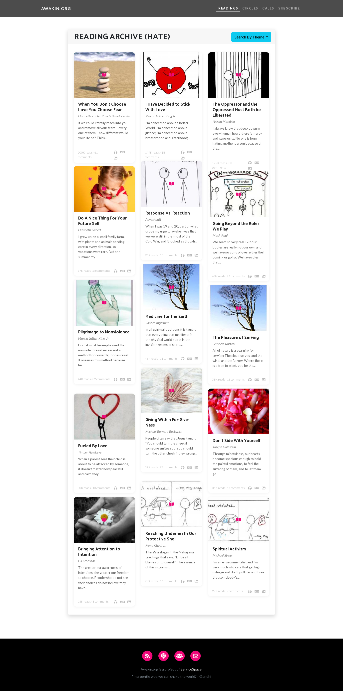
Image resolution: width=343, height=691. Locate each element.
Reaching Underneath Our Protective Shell (170, 536)
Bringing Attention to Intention (99, 552)
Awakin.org (56, 8)
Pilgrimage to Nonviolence (104, 332)
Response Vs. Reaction (167, 213)
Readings (228, 8)
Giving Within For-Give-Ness (167, 423)
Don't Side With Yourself (237, 441)
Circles (250, 8)
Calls (268, 8)
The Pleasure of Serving (236, 337)
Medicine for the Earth (167, 316)
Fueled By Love (92, 446)
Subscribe (289, 8)
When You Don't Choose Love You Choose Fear (102, 107)
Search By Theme (250, 36)
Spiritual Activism (229, 549)
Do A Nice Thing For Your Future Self (102, 221)
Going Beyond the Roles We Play (236, 227)
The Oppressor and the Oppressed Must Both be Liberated (237, 110)
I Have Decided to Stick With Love (167, 107)
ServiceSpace (191, 669)
